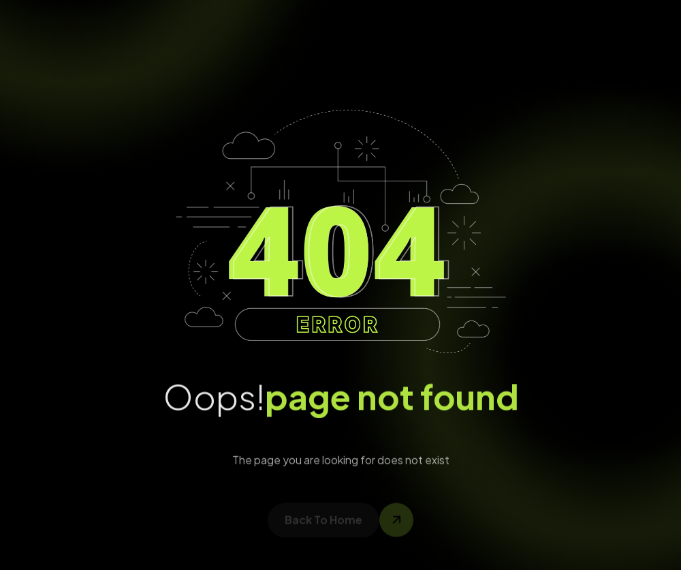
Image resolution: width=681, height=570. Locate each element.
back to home (323, 523)
